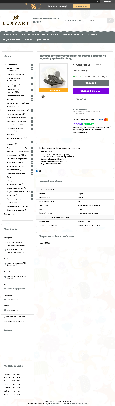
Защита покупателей (12, 40)
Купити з (91, 91)
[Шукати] (110, 20)
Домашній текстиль (14, 118)
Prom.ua (68, 401)
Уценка (9, 177)
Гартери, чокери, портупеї (16, 103)
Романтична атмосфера (15, 159)
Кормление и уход (13, 199)
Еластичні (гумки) (13, 125)
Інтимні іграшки (12, 162)
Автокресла (11, 195)
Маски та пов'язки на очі (15, 110)
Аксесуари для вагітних (15, 166)
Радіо (8, 181)
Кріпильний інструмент (15, 188)
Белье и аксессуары (14, 74)
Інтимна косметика (13, 155)
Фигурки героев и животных (17, 192)
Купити (91, 83)
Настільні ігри (11, 99)
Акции (45, 34)
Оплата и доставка (71, 34)
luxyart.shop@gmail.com (16, 289)
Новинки (55, 34)
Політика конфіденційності (78, 404)
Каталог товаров (10, 34)
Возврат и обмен (89, 34)
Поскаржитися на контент (59, 404)
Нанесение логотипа (30, 34)
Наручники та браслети (15, 138)
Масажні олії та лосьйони (16, 151)
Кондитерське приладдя (15, 210)
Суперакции (11, 202)
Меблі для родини (13, 170)
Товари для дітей (13, 96)
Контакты (29, 40)
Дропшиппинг (42, 40)
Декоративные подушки (15, 206)
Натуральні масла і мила (15, 148)
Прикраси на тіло (13, 107)
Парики (9, 134)
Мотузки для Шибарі (14, 114)
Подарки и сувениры (14, 184)
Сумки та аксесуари (14, 173)
